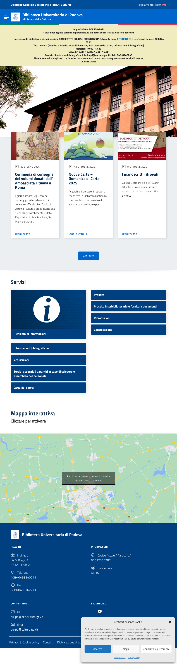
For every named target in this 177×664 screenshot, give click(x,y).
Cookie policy (120, 657)
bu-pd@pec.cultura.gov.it (28, 631)
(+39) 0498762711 (24, 603)
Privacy (14, 658)
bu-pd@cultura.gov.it (25, 644)
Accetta (97, 649)
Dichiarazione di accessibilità (78, 658)
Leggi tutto (25, 240)
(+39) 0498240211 (24, 589)
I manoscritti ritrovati (142, 174)
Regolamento (145, 5)
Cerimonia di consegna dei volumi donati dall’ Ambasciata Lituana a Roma (34, 184)
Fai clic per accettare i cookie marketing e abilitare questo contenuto (88, 489)
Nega (126, 649)
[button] (170, 621)
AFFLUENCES (124, 39)
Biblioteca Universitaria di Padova (54, 545)
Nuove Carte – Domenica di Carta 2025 (85, 179)
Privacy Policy (134, 657)
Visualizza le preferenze (156, 649)
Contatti (49, 658)
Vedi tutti (88, 262)
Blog (158, 5)
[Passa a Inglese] (164, 5)
